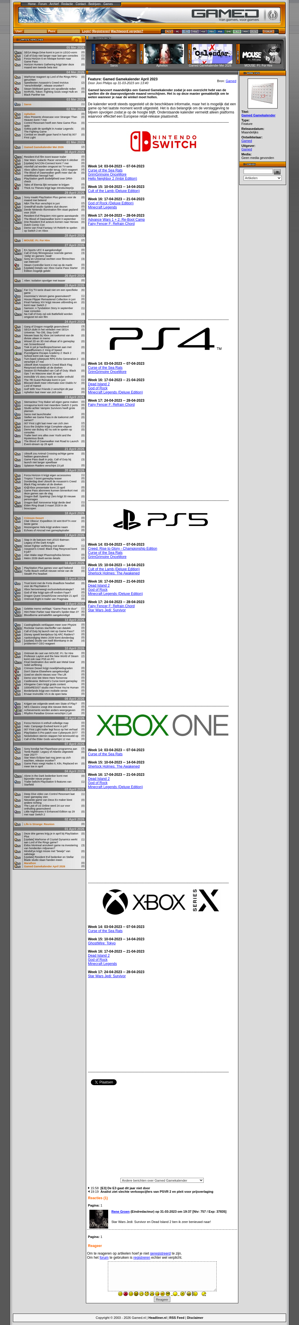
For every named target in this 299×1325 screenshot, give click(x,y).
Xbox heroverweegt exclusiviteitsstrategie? (49, 589)
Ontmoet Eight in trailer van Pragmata (46, 599)
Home (32, 4)
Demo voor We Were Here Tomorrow (45, 677)
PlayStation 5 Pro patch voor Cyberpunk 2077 (51, 732)
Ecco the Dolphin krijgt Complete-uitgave (48, 426)
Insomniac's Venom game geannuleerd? (47, 296)
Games (108, 4)
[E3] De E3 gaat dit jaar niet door (125, 1188)
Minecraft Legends (102, 207)
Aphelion (29, 114)
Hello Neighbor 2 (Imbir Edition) (112, 179)
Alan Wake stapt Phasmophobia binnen (47, 555)
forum (104, 1258)
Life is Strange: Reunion (39, 824)
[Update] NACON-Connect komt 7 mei (46, 163)
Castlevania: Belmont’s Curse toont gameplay (50, 681)
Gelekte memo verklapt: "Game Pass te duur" (50, 608)
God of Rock (98, 388)
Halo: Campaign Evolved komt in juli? (46, 726)
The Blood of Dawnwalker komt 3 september (50, 219)
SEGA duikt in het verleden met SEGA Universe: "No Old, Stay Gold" (46, 331)
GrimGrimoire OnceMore (107, 174)
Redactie (67, 4)
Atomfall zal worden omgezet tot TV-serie (48, 166)
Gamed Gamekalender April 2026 (44, 866)
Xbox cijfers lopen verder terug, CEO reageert (51, 169)
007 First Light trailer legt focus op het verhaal (51, 729)
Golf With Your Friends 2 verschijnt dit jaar (48, 389)
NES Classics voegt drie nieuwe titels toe (48, 706)
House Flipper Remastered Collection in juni (50, 299)
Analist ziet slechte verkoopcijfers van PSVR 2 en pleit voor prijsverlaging (157, 1191)
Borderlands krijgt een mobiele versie (45, 690)
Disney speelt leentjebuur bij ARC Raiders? (49, 634)
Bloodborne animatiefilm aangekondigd (47, 615)
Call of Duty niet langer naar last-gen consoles (51, 55)
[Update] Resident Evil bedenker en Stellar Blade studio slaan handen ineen (49, 858)
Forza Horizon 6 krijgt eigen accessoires (47, 475)
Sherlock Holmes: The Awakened (114, 573)
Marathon (30, 863)
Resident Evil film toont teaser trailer (45, 156)
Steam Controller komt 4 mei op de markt (48, 265)
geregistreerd (160, 1253)
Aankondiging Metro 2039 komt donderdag (49, 637)
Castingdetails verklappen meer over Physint (50, 624)
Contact (81, 4)
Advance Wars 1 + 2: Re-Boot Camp (116, 220)
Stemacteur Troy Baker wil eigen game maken (51, 402)
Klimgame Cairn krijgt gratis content (45, 684)
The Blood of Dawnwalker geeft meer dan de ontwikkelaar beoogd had (50, 174)
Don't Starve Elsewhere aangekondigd (46, 671)
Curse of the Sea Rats (105, 170)
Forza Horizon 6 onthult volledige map (46, 723)
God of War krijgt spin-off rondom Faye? (47, 592)
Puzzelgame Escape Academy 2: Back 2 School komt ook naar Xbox (48, 354)
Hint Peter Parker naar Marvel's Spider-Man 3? (51, 611)
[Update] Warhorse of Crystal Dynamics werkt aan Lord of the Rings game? (50, 841)
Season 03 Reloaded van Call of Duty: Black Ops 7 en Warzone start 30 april (50, 372)
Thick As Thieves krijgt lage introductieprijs (49, 187)
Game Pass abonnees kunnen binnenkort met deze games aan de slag (51, 492)
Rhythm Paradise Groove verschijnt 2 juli (48, 713)
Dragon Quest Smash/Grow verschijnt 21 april (51, 595)
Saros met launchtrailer (37, 414)
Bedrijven (95, 4)
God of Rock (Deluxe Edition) (110, 203)
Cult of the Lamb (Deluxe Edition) (114, 191)
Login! (86, 31)
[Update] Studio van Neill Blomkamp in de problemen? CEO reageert (48, 642)
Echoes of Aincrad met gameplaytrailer (46, 530)
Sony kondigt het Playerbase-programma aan (50, 748)
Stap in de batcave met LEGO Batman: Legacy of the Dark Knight (47, 541)
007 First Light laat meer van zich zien (46, 423)
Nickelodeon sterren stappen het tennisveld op (51, 735)
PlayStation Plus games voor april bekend (48, 567)
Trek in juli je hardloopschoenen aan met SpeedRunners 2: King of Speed (48, 349)
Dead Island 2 (99, 384)
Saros (27, 104)
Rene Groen (120, 1211)
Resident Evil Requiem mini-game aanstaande (51, 215)
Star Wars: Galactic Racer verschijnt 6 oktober (51, 160)
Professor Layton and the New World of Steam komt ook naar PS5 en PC (51, 658)
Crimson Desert (34, 518)
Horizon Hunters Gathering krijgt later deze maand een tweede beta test (49, 66)
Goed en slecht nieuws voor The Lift (45, 674)
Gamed (231, 81)
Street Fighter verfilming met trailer (44, 545)
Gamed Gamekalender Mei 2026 (44, 147)
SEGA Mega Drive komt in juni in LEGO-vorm (50, 52)
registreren (141, 1258)
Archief (54, 4)
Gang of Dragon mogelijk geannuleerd (46, 326)
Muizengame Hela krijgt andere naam (46, 527)
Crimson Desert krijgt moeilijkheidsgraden (48, 668)
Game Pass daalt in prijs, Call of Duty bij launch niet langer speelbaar (47, 461)
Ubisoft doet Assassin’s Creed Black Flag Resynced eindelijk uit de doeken (48, 366)
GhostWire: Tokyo (101, 943)
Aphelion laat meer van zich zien (43, 392)
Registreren (101, 31)
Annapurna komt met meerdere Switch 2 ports (51, 405)
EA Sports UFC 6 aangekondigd (43, 250)
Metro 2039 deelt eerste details (42, 558)
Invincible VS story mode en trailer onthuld (49, 376)
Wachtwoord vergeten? (127, 31)
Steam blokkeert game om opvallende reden (50, 88)
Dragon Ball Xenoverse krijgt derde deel (47, 502)
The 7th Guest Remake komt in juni (44, 380)
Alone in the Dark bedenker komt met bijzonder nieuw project (46, 777)
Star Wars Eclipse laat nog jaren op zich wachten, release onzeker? (47, 759)
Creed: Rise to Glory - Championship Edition (122, 549)
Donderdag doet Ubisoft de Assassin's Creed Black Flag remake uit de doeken (50, 483)
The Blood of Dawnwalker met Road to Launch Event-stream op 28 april (51, 443)
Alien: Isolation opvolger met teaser (44, 280)
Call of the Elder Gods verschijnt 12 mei (47, 739)
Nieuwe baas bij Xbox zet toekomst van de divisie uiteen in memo (49, 337)
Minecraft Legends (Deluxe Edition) (115, 392)
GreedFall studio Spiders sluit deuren (45, 206)
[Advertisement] (162, 1133)
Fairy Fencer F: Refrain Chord (111, 224)
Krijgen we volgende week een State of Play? (50, 703)
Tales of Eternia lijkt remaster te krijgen (46, 184)
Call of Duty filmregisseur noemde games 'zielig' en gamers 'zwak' (48, 254)
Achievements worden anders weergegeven (49, 710)
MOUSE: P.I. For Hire (37, 240)
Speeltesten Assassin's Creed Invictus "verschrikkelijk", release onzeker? (46, 84)
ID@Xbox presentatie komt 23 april (44, 487)
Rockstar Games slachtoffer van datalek (47, 628)
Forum (42, 4)
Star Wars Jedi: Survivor (107, 610)
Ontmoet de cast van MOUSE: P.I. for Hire (48, 653)
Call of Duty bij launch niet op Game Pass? (49, 631)
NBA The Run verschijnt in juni (42, 203)
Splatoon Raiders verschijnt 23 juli (44, 465)
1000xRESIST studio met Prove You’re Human (51, 687)
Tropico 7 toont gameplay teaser (43, 478)
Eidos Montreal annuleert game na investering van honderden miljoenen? (51, 847)
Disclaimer (195, 1317)
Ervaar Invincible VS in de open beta (45, 694)
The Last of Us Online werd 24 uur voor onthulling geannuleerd (47, 807)
